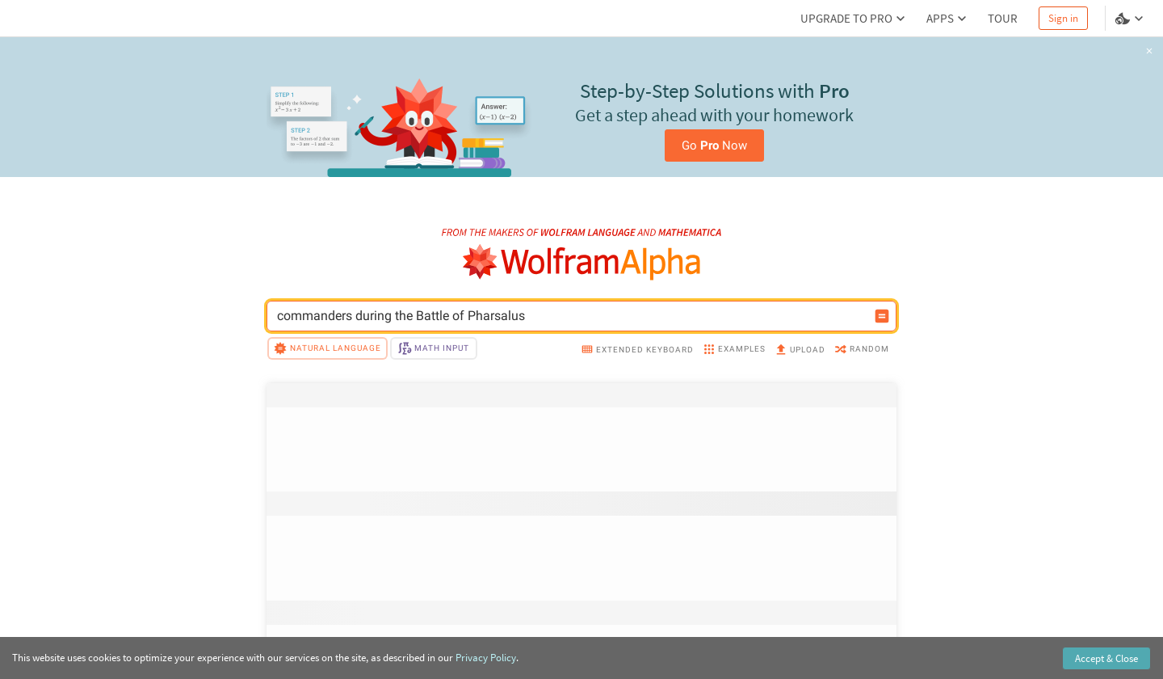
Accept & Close (1106, 658)
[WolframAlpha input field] (571, 316)
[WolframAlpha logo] (582, 262)
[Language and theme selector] (1130, 18)
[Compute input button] (882, 316)
